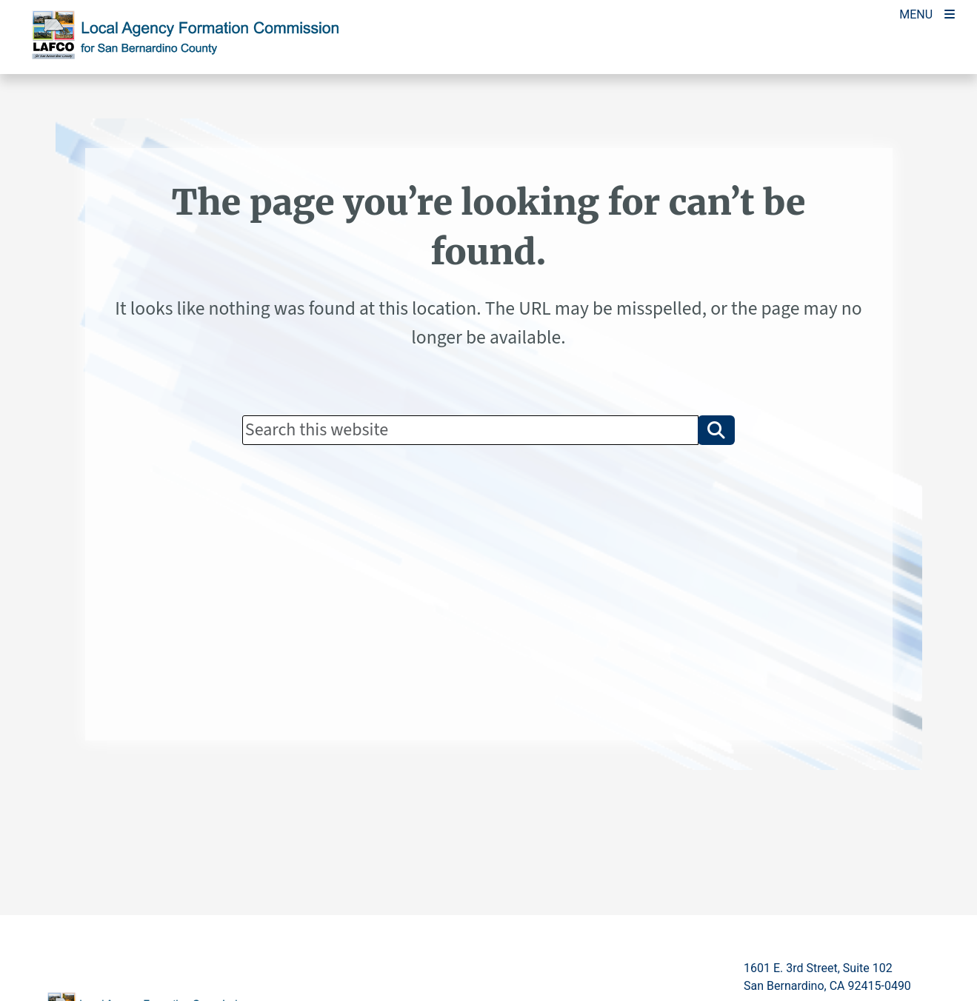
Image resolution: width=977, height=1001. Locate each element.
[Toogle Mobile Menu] (927, 13)
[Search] (470, 430)
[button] (716, 430)
